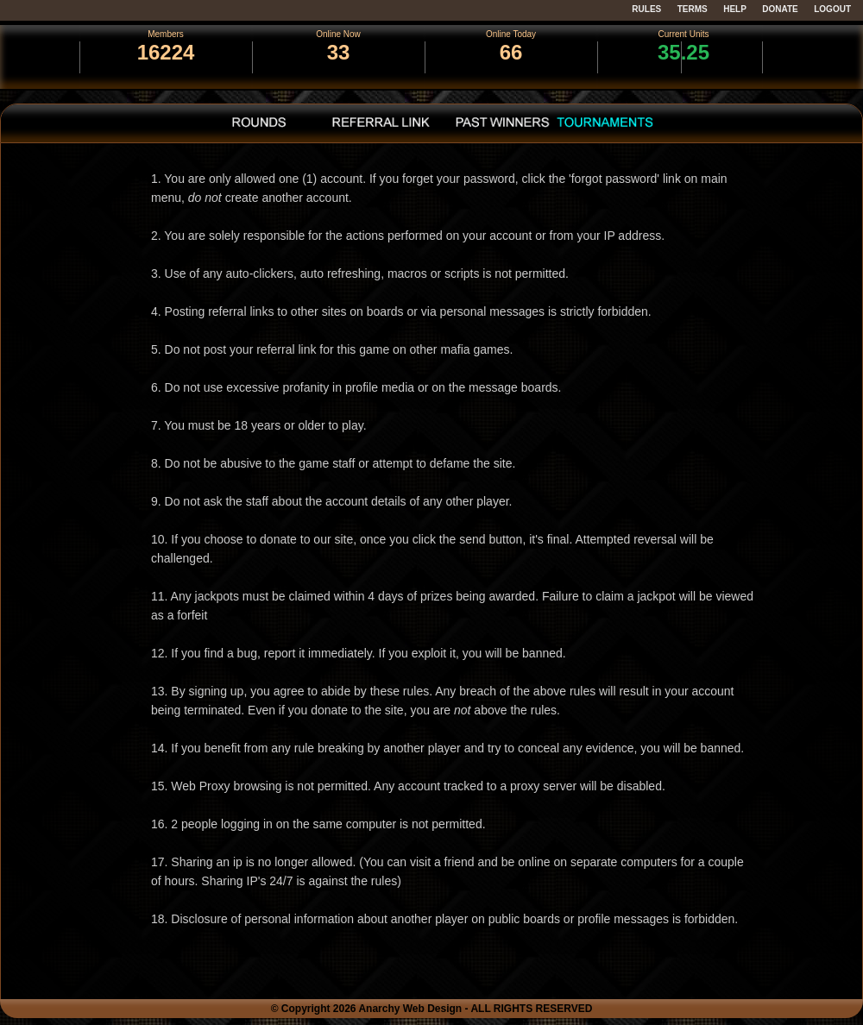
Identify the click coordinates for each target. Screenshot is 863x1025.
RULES (646, 9)
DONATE (779, 9)
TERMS (692, 9)
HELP (734, 9)
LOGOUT (832, 9)
